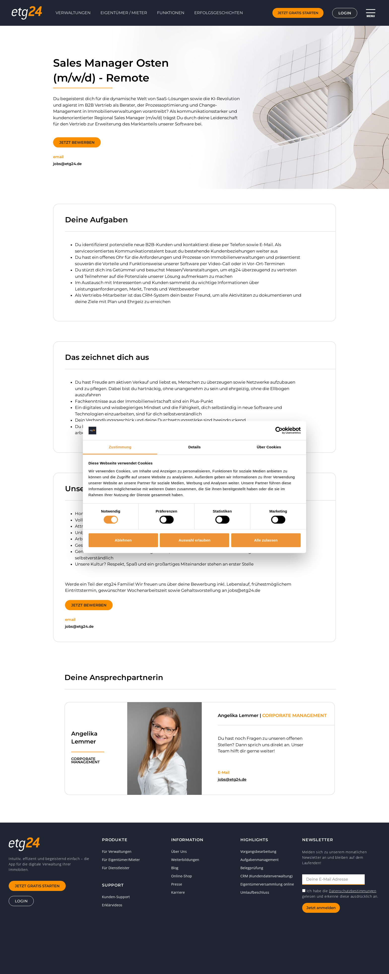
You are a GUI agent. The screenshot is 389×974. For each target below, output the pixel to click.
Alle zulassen (266, 540)
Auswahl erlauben (194, 540)
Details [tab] (194, 447)
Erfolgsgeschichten (218, 12)
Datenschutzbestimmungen (352, 890)
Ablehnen (123, 540)
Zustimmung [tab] (120, 447)
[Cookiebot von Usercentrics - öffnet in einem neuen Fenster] (279, 430)
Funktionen (170, 12)
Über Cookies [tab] (269, 447)
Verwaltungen (73, 12)
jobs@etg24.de (232, 779)
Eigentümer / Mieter (123, 12)
